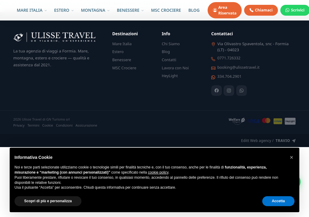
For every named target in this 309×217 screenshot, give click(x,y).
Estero (118, 51)
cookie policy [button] (158, 172)
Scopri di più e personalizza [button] (48, 201)
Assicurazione (86, 125)
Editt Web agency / (268, 140)
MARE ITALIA (32, 10)
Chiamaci (261, 10)
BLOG (193, 10)
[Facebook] (216, 90)
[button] (291, 157)
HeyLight (170, 75)
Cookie (47, 125)
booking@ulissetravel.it (238, 67)
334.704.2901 (229, 76)
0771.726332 (229, 58)
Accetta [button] (278, 201)
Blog (166, 51)
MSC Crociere (124, 68)
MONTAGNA (95, 10)
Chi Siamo (171, 43)
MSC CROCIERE (166, 10)
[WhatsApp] (241, 90)
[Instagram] (229, 90)
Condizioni (64, 125)
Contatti (169, 59)
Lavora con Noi (175, 68)
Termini (33, 125)
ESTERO (63, 10)
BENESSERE (130, 10)
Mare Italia (122, 43)
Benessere (121, 59)
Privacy (18, 125)
